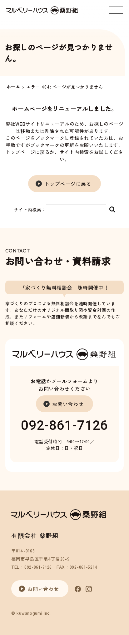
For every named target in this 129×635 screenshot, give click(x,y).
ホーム (13, 87)
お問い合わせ (68, 404)
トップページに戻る (68, 183)
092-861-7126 (64, 425)
